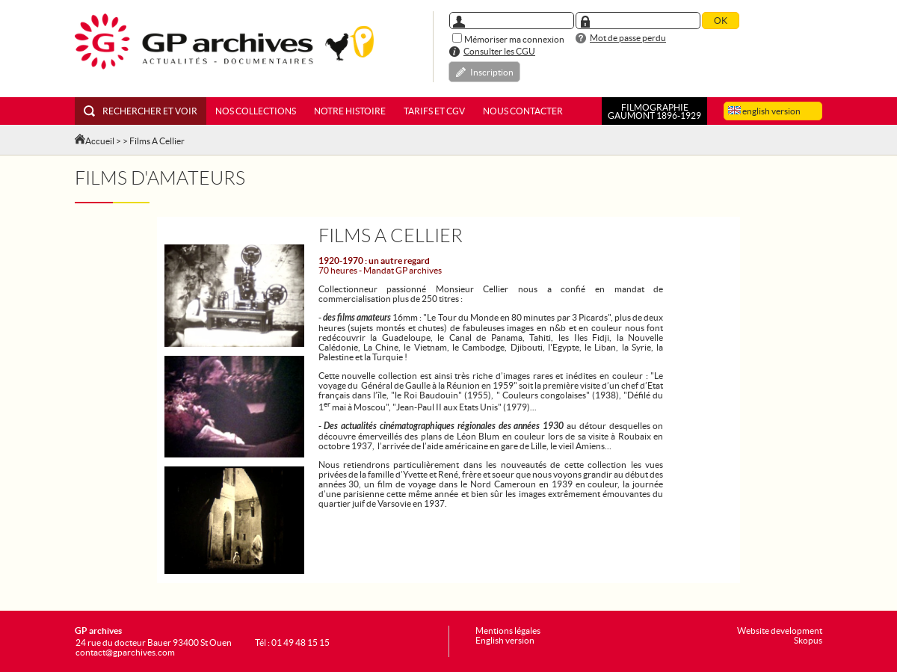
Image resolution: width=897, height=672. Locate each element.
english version (764, 111)
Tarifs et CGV (434, 111)
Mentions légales (507, 630)
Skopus (808, 640)
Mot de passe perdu (628, 38)
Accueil (99, 141)
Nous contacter (523, 111)
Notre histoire (350, 111)
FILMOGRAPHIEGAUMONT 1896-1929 (654, 111)
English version (504, 640)
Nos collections (255, 111)
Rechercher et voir (140, 111)
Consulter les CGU (499, 51)
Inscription (492, 72)
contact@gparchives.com (125, 652)
